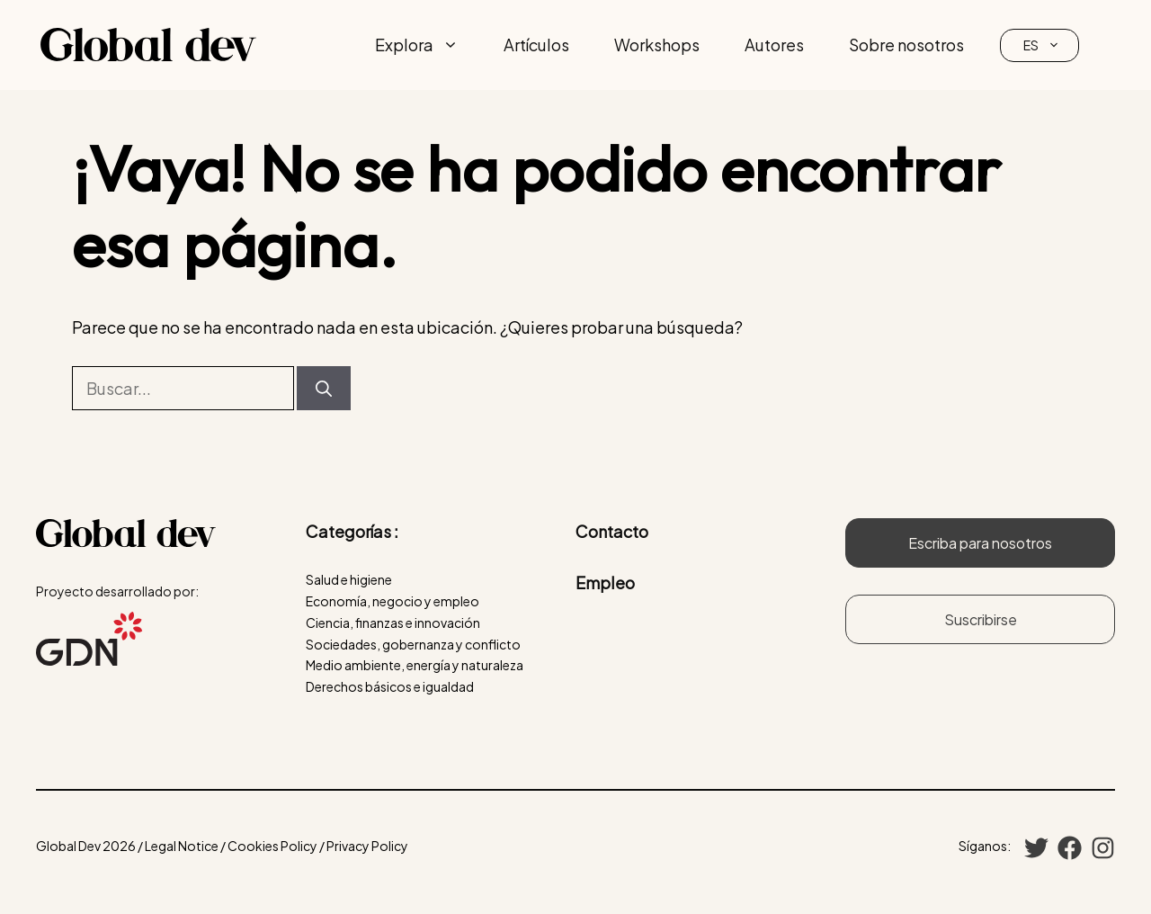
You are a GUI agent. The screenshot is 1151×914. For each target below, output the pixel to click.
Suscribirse (980, 619)
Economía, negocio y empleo (392, 601)
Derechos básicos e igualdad (390, 686)
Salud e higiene (349, 579)
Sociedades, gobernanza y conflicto (413, 644)
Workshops (657, 44)
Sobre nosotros (906, 44)
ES (1050, 45)
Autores (774, 44)
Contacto (612, 531)
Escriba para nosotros (980, 542)
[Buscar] (324, 388)
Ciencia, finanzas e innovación (393, 622)
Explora (428, 45)
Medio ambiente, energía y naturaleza (414, 665)
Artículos (536, 44)
